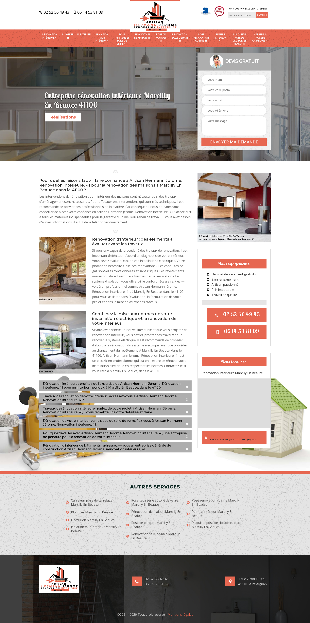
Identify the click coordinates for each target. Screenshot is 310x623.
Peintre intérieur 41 (220, 37)
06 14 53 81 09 (88, 12)
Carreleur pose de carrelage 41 (260, 37)
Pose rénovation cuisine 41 (201, 37)
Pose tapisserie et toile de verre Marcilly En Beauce (152, 502)
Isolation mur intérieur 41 (102, 37)
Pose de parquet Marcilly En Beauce (149, 525)
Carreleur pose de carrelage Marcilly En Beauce (89, 502)
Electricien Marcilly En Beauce (90, 520)
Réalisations (63, 117)
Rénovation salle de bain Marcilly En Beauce (153, 536)
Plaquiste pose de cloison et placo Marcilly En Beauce (214, 525)
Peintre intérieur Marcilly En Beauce (210, 514)
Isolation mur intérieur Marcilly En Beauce (94, 529)
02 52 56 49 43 (54, 12)
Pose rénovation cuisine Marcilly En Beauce (213, 502)
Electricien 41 (84, 36)
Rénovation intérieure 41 (50, 36)
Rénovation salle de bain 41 (180, 37)
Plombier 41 (68, 36)
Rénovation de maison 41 (142, 36)
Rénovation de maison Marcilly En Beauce (153, 514)
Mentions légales (180, 614)
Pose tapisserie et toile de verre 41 (121, 39)
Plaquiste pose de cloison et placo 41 (239, 39)
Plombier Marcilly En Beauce (89, 512)
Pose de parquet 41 (161, 37)
